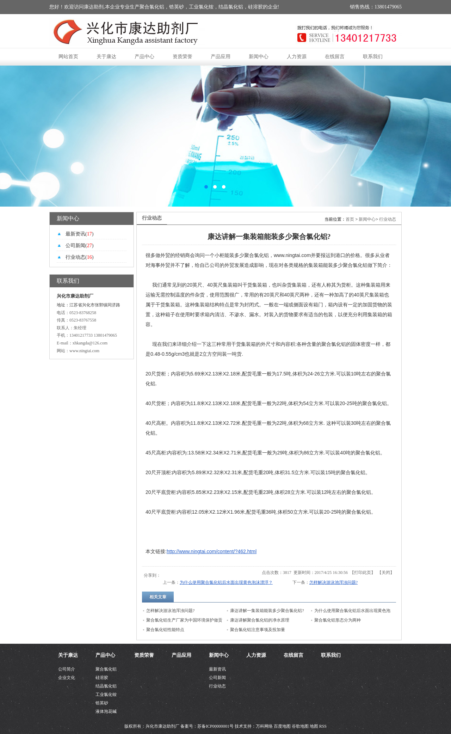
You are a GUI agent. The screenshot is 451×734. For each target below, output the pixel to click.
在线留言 (335, 56)
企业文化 (66, 677)
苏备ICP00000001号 (215, 726)
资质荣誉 (182, 56)
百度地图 (282, 726)
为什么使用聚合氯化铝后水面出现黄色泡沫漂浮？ (226, 582)
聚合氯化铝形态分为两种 (337, 620)
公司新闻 (217, 677)
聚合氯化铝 (106, 669)
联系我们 (373, 56)
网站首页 (68, 56)
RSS (323, 726)
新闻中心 (258, 56)
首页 (350, 219)
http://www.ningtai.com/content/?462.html (212, 551)
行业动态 (387, 219)
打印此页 (362, 572)
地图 (314, 726)
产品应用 (220, 56)
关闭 (386, 572)
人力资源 (297, 56)
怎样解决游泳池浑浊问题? (333, 582)
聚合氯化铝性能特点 (165, 629)
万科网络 (265, 726)
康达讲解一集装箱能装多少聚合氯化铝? (267, 610)
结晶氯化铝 (106, 686)
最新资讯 (217, 669)
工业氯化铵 (106, 694)
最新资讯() (79, 234)
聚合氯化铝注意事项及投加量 (257, 629)
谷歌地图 (300, 726)
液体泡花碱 (106, 711)
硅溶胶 (101, 677)
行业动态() (79, 257)
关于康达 (106, 56)
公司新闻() (79, 245)
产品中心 (144, 56)
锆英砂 (101, 703)
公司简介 (66, 669)
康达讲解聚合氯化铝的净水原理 (259, 620)
